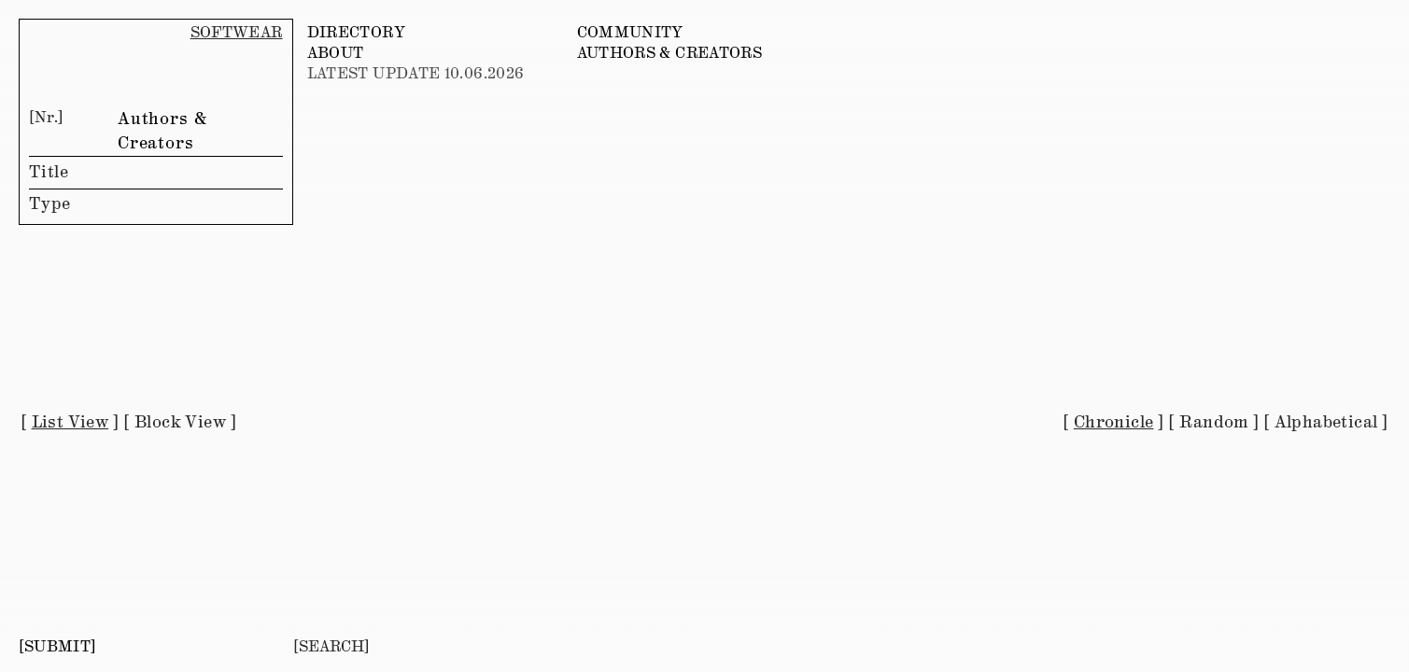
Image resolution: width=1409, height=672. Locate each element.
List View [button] (70, 422)
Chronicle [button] (1114, 422)
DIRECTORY (356, 33)
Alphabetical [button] (1326, 422)
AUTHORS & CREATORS (670, 54)
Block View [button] (180, 422)
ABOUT (335, 54)
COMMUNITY (630, 33)
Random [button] (1213, 422)
